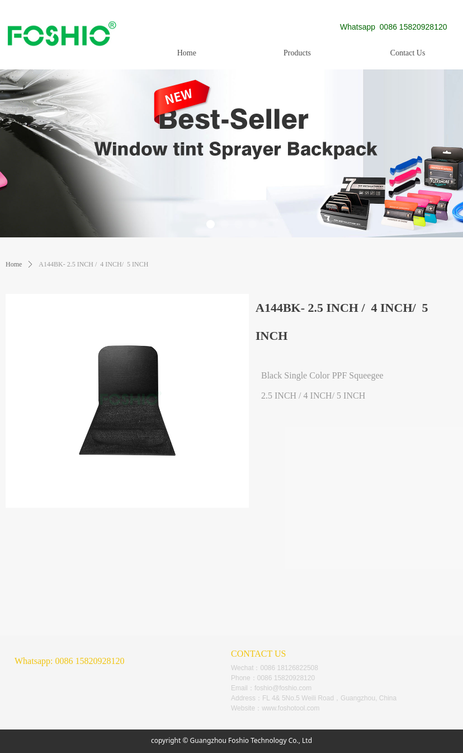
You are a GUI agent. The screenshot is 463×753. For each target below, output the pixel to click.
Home (14, 264)
